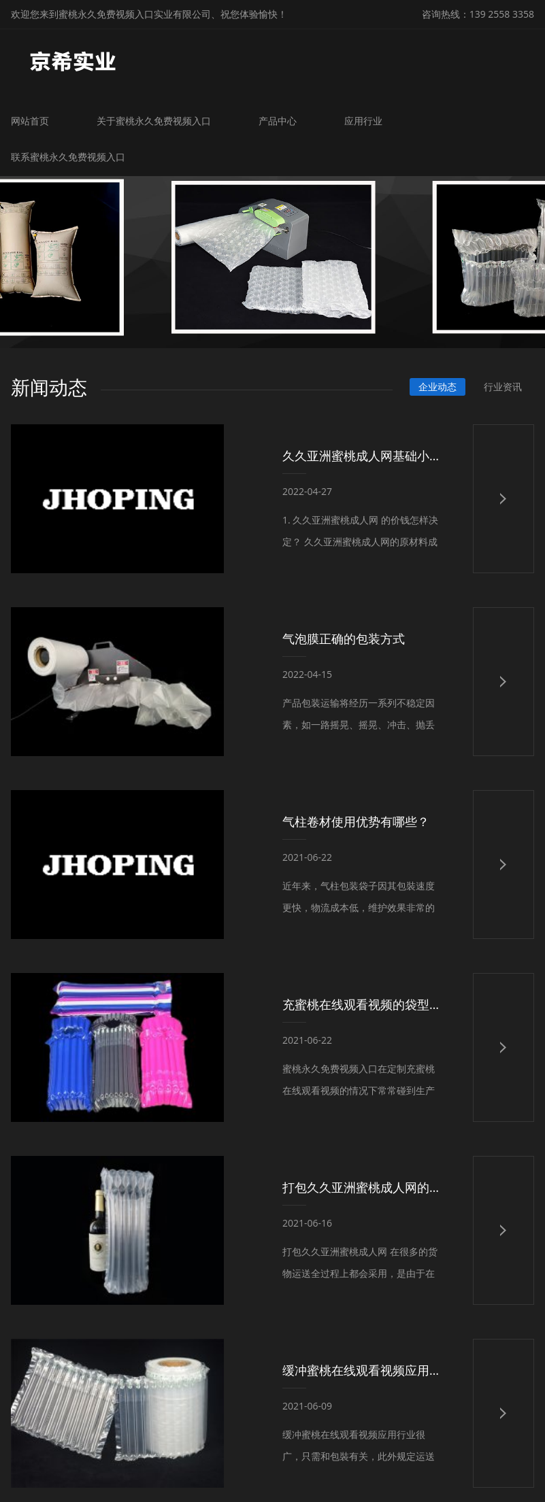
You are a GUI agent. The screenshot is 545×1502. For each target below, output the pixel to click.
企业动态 (437, 385)
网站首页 (31, 120)
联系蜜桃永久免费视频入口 (69, 156)
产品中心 (278, 120)
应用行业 (364, 120)
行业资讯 (503, 385)
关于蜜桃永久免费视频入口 (154, 120)
